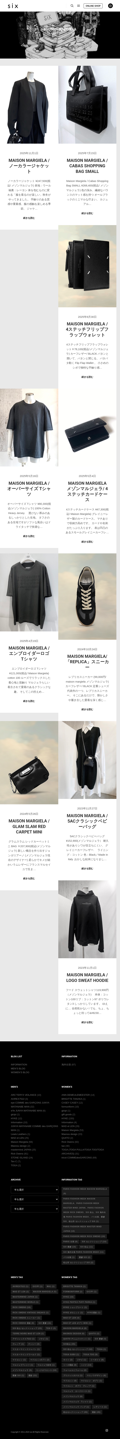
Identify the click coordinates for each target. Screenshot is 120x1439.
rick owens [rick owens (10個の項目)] (22, 1307)
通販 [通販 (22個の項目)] (32, 1375)
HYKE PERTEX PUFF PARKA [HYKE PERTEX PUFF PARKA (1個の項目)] (79, 1302)
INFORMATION (19, 1064)
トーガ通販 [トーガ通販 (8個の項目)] (70, 1365)
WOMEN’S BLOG (20, 1072)
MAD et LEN (17, 1138)
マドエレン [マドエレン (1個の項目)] (19, 1360)
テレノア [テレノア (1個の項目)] (18, 1344)
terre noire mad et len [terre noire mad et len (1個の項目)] (28, 1334)
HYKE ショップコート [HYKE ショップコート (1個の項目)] (75, 1307)
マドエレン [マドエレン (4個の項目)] (70, 1381)
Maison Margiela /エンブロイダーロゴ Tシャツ (29, 654)
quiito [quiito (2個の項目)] (94, 1334)
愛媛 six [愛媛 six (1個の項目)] (18, 1375)
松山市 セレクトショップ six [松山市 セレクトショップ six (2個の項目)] (78, 1263)
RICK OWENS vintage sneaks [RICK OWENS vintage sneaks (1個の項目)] (31, 1313)
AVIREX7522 (17, 1099)
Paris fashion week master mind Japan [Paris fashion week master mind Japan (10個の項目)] (82, 1229)
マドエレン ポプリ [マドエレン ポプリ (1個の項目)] (91, 1381)
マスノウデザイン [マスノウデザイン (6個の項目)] (96, 1375)
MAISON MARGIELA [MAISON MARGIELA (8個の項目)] (75, 1328)
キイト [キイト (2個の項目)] (68, 1360)
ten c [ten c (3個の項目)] (51, 1328)
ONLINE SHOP (93, 6)
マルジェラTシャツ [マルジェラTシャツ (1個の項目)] (23, 1365)
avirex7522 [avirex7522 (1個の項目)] (20, 1286)
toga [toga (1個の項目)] (101, 1349)
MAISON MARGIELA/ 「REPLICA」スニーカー (87, 662)
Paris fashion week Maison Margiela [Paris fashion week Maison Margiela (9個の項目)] (85, 1191)
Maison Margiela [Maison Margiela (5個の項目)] (44, 1292)
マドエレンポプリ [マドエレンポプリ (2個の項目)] (39, 1360)
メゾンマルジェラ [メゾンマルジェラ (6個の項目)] (73, 1396)
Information (16, 1122)
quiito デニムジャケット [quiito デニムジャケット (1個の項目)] (76, 1339)
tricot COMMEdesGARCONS (77, 1157)
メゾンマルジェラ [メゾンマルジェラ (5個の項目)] (22, 1370)
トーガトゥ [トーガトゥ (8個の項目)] (97, 1360)
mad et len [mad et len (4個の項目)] (71, 1318)
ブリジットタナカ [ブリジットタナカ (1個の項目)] (73, 1375)
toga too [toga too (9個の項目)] (90, 1355)
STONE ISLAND (19, 1157)
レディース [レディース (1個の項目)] (100, 1407)
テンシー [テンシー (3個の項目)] (34, 1344)
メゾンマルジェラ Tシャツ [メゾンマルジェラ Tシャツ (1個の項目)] (77, 1402)
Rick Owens (17, 1153)
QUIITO (66, 1138)
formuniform (68, 1106)
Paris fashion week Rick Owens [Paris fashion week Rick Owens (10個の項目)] (84, 1236)
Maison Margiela (19, 1142)
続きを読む (29, 218)
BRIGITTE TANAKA (72, 1099)
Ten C (14, 1161)
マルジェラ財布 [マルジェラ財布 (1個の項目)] (46, 1365)
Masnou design (19, 1146)
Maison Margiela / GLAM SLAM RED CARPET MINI (29, 826)
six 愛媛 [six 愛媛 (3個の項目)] (100, 1339)
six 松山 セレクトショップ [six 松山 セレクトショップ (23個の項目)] (27, 1328)
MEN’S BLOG (18, 1068)
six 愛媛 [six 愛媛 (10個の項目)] (69, 1247)
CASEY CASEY (70, 1102)
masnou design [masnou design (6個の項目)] (74, 1334)
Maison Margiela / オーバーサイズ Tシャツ (29, 489)
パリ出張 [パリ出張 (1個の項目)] (69, 1257)
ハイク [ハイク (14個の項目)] (86, 1365)
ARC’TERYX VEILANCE (23, 1095)
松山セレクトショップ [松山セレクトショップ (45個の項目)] (75, 1412)
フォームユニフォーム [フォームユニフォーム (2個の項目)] (75, 1370)
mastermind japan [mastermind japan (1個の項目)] (25, 1297)
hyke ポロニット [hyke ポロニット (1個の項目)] (73, 1313)
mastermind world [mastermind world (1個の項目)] (25, 1302)
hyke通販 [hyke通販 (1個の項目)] (93, 1313)
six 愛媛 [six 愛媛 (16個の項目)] (45, 1323)
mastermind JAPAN (21, 1149)
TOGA (14, 1165)
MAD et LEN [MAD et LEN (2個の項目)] (21, 1292)
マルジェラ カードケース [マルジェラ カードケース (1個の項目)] (76, 1391)
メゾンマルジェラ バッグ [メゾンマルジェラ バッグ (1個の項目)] (76, 1407)
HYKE (14, 1118)
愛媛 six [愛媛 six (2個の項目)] (84, 1257)
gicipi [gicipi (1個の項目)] (38, 1286)
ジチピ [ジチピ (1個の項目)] (43, 1339)
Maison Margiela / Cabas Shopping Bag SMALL (87, 166)
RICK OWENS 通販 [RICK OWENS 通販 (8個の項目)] (23, 1323)
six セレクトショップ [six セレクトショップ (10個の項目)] (94, 1242)
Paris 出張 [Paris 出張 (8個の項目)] (70, 1242)
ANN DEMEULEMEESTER (76, 1095)
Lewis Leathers (18, 1134)
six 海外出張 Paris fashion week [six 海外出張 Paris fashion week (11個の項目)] (83, 1252)
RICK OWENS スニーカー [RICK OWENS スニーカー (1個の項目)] (26, 1318)
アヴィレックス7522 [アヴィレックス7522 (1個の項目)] (24, 1339)
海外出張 (66, 1064)
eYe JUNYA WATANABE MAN (26, 1110)
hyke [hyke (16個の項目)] (68, 1297)
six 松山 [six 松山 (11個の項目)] (86, 1247)
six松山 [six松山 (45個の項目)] (69, 1344)
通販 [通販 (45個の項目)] (96, 1412)
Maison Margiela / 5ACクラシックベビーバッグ (87, 821)
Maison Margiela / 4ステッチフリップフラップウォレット (87, 329)
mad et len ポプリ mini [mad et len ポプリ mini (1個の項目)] (77, 1323)
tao (63, 1146)
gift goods (67, 1114)
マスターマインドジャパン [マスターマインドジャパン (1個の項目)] (26, 1349)
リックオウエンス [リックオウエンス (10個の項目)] (46, 1370)
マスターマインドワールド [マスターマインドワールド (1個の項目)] (26, 1355)
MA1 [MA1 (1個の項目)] (51, 1286)
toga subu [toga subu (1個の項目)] (71, 1355)
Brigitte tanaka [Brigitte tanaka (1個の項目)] (74, 1286)
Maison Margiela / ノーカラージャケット (29, 166)
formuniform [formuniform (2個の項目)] (72, 1292)
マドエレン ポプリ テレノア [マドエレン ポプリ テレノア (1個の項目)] (78, 1386)
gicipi (13, 1114)
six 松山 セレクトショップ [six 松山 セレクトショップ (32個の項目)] (77, 1349)
